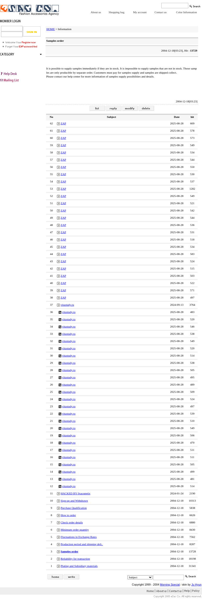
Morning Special (170, 584)
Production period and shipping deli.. (82, 544)
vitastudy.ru (67, 304)
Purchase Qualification (74, 507)
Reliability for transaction (75, 558)
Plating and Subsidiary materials (79, 565)
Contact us (161, 12)
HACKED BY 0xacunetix (75, 493)
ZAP (63, 123)
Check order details (72, 522)
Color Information (186, 12)
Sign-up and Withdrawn (74, 500)
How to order (68, 515)
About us (96, 12)
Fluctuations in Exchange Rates (79, 536)
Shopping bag (117, 12)
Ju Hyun (196, 584)
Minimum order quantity (75, 529)
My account (140, 12)
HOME (50, 29)
